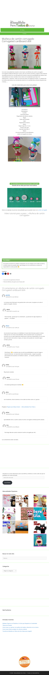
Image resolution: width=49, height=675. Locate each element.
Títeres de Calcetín (7, 625)
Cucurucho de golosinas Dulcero (11, 280)
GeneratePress (36, 673)
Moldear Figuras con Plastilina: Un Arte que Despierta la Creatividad (20, 623)
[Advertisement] (24, 172)
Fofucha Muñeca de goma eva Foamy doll (13, 282)
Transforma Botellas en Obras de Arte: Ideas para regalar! (17, 631)
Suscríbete (7, 482)
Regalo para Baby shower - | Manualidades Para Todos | (21, 407)
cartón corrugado (42, 210)
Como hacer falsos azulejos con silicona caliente (15, 629)
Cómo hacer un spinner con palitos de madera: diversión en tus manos (20, 627)
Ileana (7, 326)
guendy (8, 295)
